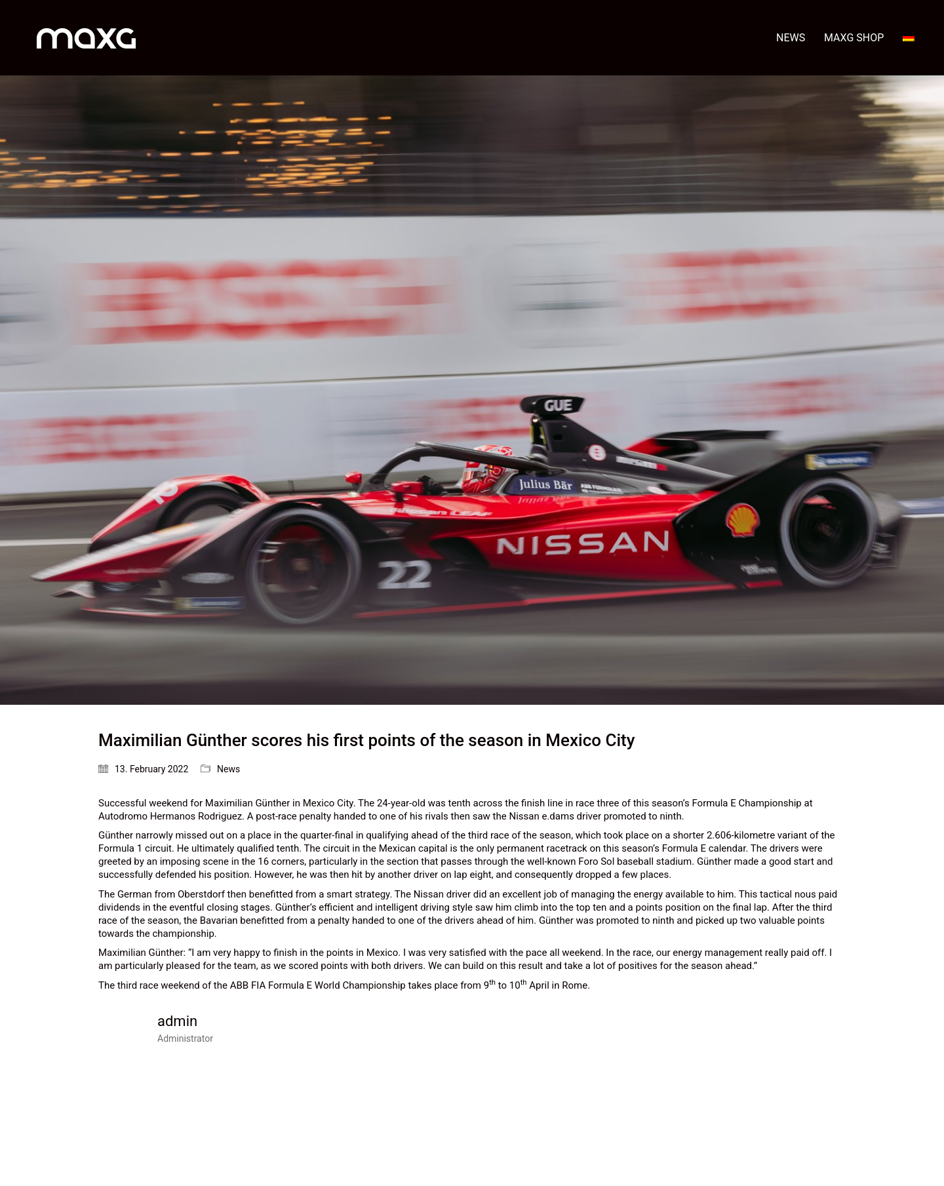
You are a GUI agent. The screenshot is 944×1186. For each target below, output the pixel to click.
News (228, 769)
